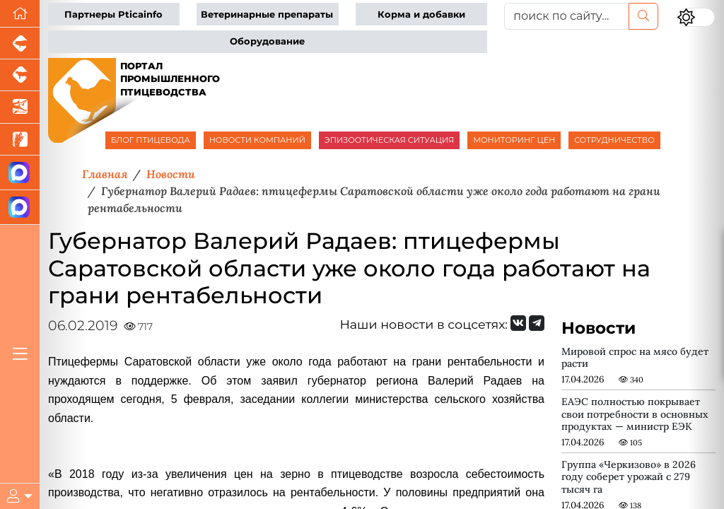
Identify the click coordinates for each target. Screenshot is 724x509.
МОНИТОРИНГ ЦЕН (514, 140)
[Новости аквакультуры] (20, 107)
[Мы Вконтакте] (518, 323)
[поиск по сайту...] (566, 16)
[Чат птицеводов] (20, 207)
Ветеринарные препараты (267, 14)
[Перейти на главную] (20, 14)
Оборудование (267, 41)
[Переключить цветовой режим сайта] (696, 17)
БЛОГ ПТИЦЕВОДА (150, 140)
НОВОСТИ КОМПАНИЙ (257, 140)
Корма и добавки (421, 14)
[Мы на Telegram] (536, 323)
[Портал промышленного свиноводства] (20, 43)
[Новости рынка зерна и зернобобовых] (20, 140)
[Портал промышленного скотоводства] (20, 75)
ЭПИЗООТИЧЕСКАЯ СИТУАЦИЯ (389, 140)
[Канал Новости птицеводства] (20, 173)
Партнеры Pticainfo (113, 14)
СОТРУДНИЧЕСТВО (614, 140)
